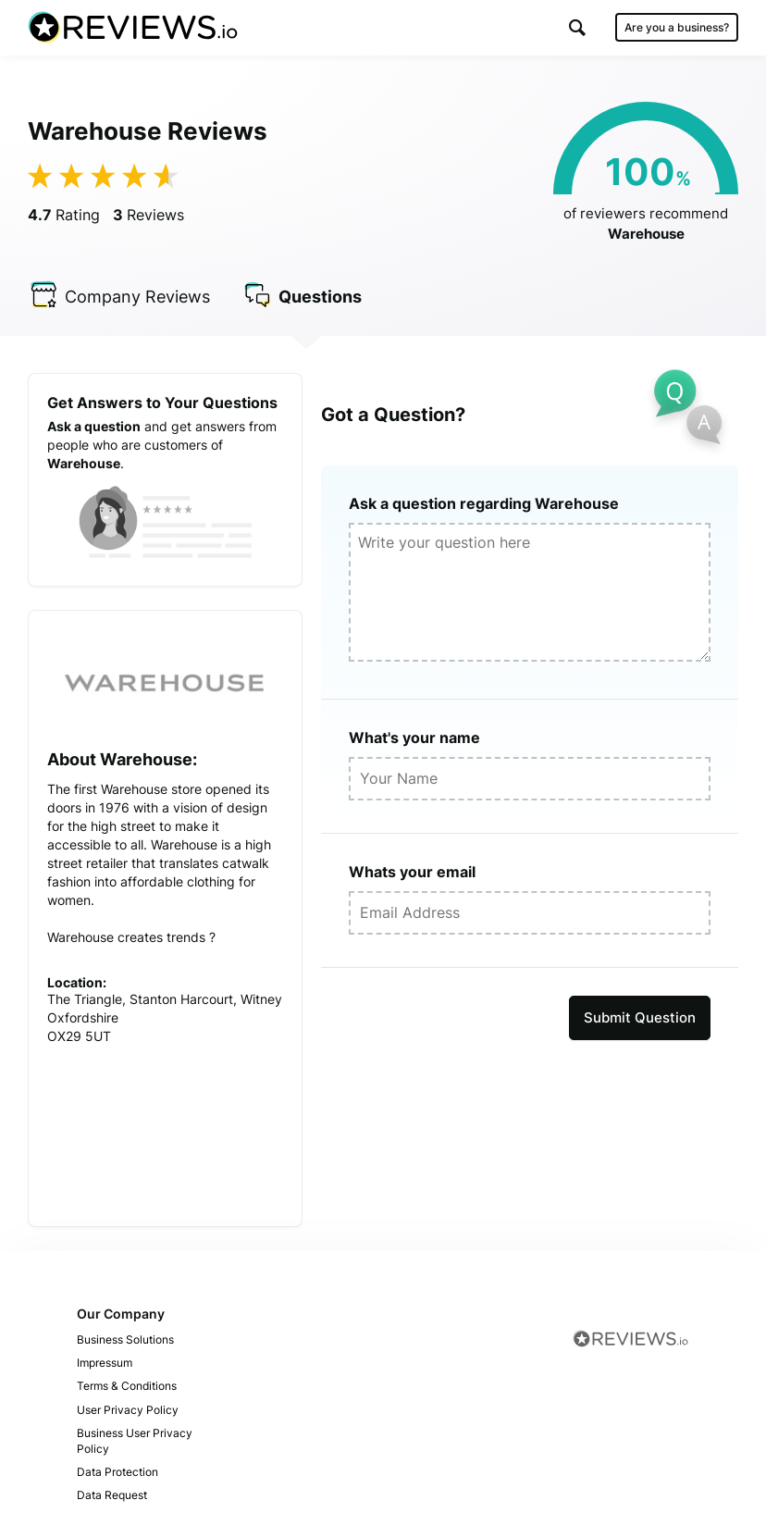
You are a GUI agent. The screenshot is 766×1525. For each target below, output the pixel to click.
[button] (577, 27)
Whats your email (412, 871)
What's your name (414, 737)
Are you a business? (676, 27)
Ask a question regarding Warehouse (484, 503)
